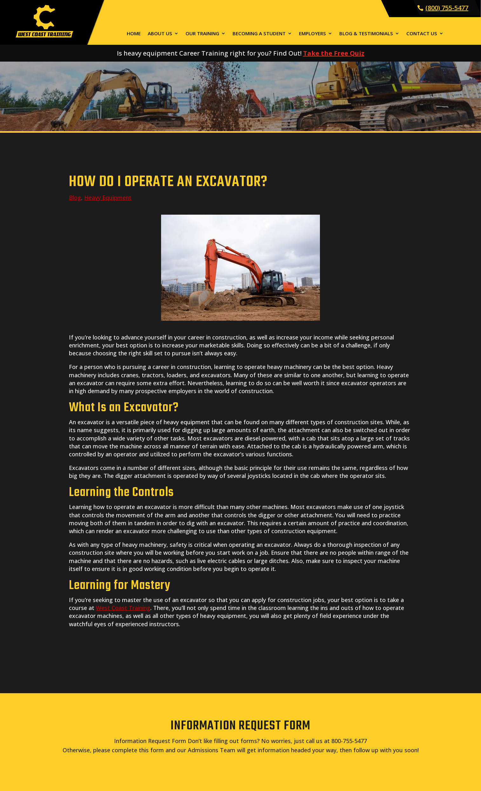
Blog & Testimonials (366, 34)
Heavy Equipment (108, 197)
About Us (160, 34)
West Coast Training (123, 608)
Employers (312, 34)
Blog (75, 197)
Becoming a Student (259, 34)
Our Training (202, 34)
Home (134, 34)
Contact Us (421, 34)
